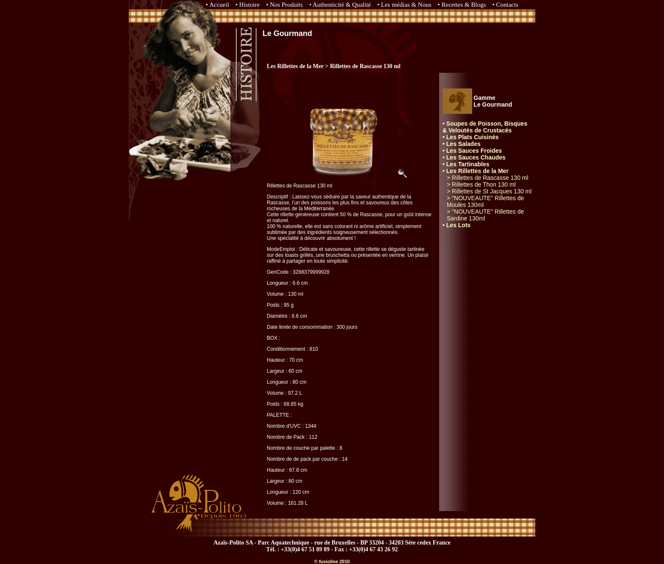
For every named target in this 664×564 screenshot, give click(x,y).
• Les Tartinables (466, 164)
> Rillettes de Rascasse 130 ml (487, 177)
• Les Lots (456, 225)
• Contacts (505, 4)
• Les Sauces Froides (472, 150)
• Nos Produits (284, 4)
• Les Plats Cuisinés (471, 137)
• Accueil (217, 4)
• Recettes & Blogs (462, 4)
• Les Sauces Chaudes (474, 157)
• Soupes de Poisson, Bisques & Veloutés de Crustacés (485, 127)
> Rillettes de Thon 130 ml (481, 184)
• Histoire (247, 4)
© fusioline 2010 (332, 561)
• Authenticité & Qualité (340, 4)
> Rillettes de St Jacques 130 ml (489, 191)
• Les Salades (462, 143)
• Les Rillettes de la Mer (476, 171)
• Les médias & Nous (404, 4)
